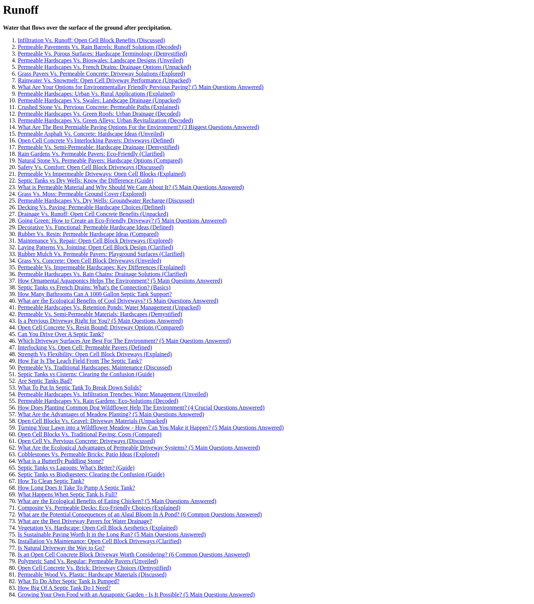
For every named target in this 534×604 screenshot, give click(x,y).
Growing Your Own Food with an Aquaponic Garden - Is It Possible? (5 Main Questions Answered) (136, 594)
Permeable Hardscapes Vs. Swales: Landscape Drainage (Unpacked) (99, 100)
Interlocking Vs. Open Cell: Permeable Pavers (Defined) (85, 347)
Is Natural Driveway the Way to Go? (61, 548)
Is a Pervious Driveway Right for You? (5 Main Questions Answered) (100, 321)
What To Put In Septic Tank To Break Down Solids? (80, 387)
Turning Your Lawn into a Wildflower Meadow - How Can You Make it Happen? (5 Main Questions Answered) (151, 427)
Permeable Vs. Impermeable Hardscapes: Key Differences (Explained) (101, 267)
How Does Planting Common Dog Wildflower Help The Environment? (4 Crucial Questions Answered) (141, 407)
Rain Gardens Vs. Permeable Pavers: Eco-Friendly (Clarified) (91, 154)
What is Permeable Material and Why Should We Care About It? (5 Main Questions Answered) (131, 187)
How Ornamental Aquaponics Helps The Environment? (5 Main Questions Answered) (120, 281)
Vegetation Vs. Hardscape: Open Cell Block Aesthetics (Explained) (98, 528)
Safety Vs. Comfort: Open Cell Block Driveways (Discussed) (91, 167)
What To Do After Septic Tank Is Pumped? (68, 581)
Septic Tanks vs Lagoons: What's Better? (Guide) (76, 468)
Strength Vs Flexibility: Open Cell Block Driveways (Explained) (95, 354)
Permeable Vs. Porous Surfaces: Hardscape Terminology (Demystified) (102, 53)
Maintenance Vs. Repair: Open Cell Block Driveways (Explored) (95, 240)
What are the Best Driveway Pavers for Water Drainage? (85, 521)
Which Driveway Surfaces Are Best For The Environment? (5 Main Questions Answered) (124, 341)
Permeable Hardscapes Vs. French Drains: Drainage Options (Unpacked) (104, 67)
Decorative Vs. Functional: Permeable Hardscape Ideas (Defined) (96, 227)
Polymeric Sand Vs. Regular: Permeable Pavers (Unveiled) (88, 561)
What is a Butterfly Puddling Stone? (61, 461)
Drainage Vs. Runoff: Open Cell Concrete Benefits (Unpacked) (93, 214)
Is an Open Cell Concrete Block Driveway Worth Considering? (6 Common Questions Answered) (134, 554)
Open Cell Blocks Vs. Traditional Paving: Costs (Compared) (89, 434)
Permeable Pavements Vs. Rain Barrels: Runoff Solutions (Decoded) (99, 47)
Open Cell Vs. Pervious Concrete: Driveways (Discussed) (86, 441)
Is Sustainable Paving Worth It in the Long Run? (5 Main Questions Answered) (112, 534)
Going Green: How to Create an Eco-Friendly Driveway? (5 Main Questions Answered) (122, 220)
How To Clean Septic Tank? (51, 481)
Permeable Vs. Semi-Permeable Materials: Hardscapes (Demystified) (100, 314)
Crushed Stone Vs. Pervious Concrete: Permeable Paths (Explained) (98, 107)
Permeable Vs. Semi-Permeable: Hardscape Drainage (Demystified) (98, 147)
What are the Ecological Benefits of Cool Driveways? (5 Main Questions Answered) (118, 301)
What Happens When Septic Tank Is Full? (67, 494)
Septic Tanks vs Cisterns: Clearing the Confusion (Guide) (86, 374)
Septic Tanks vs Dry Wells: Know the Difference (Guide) (86, 180)
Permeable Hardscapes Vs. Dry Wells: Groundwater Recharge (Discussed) (106, 200)
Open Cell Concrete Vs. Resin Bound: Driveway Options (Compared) (101, 327)
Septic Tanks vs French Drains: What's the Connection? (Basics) (94, 287)
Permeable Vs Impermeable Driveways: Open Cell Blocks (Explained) (101, 174)
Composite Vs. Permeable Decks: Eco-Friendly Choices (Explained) (99, 508)
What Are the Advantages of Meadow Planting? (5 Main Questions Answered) (111, 414)
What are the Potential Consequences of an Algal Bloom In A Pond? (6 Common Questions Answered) (140, 514)
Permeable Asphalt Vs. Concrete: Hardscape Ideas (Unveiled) (91, 134)
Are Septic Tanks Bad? (45, 381)
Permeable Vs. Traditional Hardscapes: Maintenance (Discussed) (95, 367)
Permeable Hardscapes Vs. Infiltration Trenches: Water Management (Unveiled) (113, 394)
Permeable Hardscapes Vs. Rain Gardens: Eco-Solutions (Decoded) (98, 401)
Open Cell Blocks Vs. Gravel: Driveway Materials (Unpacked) (92, 421)
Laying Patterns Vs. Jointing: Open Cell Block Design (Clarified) (95, 247)
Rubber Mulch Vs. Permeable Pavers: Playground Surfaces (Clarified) (101, 254)
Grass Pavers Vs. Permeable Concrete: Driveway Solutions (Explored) (101, 73)
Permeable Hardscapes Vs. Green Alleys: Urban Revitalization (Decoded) (105, 120)
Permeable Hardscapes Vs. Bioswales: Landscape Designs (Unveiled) (100, 60)
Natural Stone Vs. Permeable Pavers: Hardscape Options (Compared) (100, 160)
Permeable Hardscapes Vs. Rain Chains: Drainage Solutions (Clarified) (102, 274)
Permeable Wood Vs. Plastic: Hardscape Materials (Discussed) (92, 574)
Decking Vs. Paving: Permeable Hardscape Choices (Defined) (91, 207)
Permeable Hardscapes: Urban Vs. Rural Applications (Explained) (96, 94)
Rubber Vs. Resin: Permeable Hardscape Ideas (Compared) (88, 234)
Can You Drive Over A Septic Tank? (61, 334)
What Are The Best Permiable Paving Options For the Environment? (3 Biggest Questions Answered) (138, 127)
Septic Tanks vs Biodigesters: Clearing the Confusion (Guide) (91, 474)
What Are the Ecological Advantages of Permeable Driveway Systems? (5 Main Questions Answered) (139, 447)
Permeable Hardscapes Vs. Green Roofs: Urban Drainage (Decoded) (99, 114)
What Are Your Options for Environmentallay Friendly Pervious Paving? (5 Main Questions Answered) (141, 87)
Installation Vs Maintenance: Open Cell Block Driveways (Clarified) (99, 541)
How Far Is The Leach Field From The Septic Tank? (80, 361)
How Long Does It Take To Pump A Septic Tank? (76, 488)
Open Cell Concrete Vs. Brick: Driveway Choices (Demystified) (94, 568)
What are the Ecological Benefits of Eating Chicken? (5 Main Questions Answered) (117, 501)
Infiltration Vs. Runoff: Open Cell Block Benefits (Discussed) (91, 40)
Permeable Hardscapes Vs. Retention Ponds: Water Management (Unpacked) (109, 307)
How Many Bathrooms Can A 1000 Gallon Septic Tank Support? (95, 294)
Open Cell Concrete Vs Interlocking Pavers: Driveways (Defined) (96, 140)
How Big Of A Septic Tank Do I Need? (64, 588)
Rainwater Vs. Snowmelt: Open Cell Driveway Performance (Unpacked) (104, 80)
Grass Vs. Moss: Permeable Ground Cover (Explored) (82, 194)
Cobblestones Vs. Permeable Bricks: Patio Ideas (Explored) (88, 454)
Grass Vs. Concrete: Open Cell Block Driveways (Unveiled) (89, 260)
